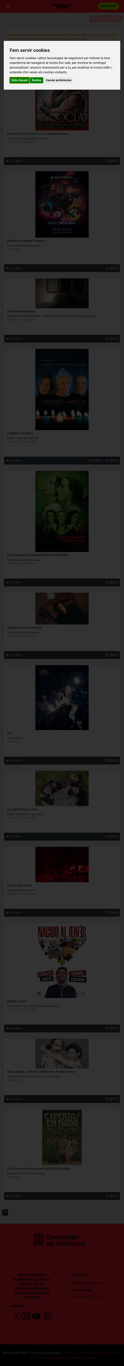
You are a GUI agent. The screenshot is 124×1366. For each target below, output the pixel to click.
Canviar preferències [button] (58, 80)
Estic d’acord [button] (20, 80)
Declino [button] (36, 80)
